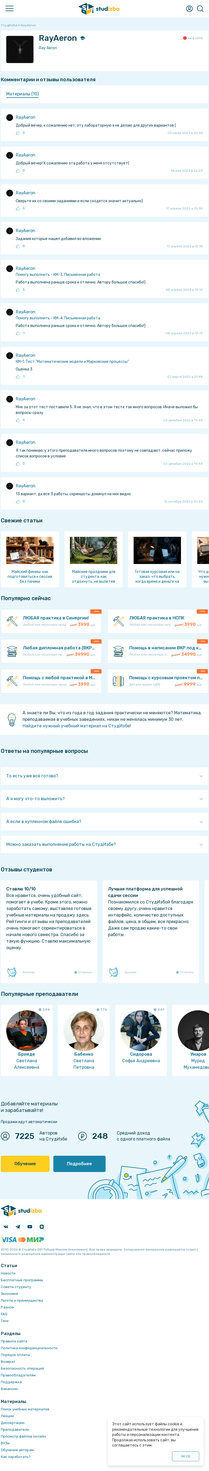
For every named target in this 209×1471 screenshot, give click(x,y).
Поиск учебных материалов (25, 1409)
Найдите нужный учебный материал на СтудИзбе (76, 725)
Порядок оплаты (15, 1355)
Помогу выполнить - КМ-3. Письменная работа (58, 274)
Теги (4, 1321)
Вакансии (9, 1389)
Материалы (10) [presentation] (22, 93)
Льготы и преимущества (22, 1300)
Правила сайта (14, 1341)
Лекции (7, 1416)
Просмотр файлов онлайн (23, 1436)
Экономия (9, 1294)
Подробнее (79, 1163)
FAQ (4, 1314)
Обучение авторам (17, 1450)
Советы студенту (16, 1287)
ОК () (185, 1456)
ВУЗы (5, 1443)
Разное (7, 1307)
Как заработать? (16, 1457)
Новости (8, 1273)
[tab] (22, 94)
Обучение (25, 1163)
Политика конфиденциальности (29, 1348)
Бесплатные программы (22, 1280)
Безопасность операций (22, 1368)
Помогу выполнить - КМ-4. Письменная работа (58, 318)
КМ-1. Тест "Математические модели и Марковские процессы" (72, 361)
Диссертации (12, 1423)
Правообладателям (18, 1375)
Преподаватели (15, 1430)
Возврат (8, 1362)
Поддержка (11, 1382)
